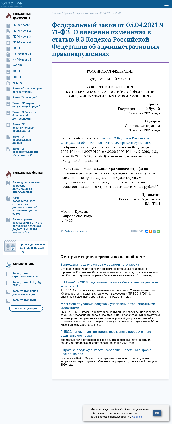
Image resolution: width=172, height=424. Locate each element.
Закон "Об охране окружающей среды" (23, 105)
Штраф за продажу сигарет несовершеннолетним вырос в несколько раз (106, 352)
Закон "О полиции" (21, 97)
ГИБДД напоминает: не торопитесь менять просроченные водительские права (106, 333)
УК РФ (13, 71)
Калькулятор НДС (21, 300)
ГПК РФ (14, 77)
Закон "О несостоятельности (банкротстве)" (22, 152)
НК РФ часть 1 (18, 54)
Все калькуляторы (26, 308)
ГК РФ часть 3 (18, 36)
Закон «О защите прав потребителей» (24, 90)
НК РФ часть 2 (18, 59)
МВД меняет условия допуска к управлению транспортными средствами (108, 306)
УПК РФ (14, 82)
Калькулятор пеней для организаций (22, 293)
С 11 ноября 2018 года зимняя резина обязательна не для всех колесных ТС (109, 284)
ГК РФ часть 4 (18, 42)
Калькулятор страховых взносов (22, 275)
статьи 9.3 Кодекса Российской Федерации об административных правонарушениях (106, 140)
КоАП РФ (15, 65)
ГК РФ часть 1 (18, 25)
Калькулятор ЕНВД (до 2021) (24, 284)
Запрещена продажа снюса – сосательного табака (100, 265)
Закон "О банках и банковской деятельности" (21, 115)
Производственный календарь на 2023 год (32, 248)
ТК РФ (13, 48)
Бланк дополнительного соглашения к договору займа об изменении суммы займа (21, 205)
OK (157, 413)
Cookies (137, 416)
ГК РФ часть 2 (18, 30)
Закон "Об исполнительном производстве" (20, 127)
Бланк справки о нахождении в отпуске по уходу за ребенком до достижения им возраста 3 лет (24, 226)
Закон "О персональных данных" (18, 140)
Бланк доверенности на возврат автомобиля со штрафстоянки (23, 187)
